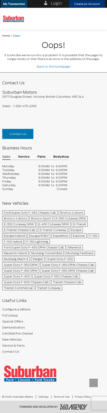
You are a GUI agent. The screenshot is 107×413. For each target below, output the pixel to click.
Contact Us (17, 134)
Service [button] (24, 156)
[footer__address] (53, 97)
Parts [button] (41, 156)
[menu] (99, 19)
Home (6, 36)
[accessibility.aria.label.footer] (73, 407)
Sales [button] (6, 156)
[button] (14, 4)
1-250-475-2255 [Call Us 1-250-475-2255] (24, 106)
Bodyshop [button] (61, 156)
